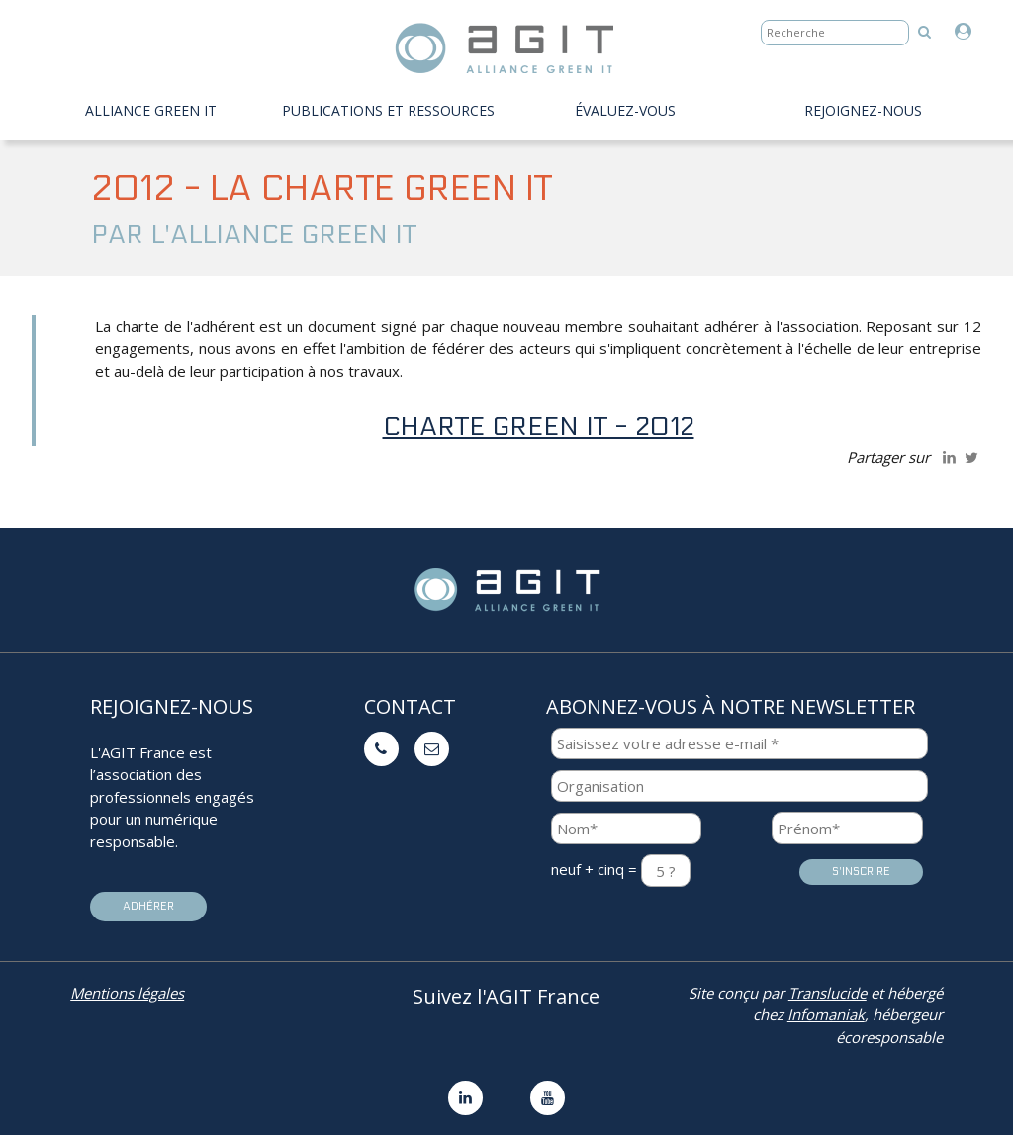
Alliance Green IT (151, 110)
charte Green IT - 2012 (538, 426)
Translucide (827, 993)
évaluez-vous (625, 110)
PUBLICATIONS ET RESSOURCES (388, 110)
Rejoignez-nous (863, 110)
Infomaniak (826, 1014)
